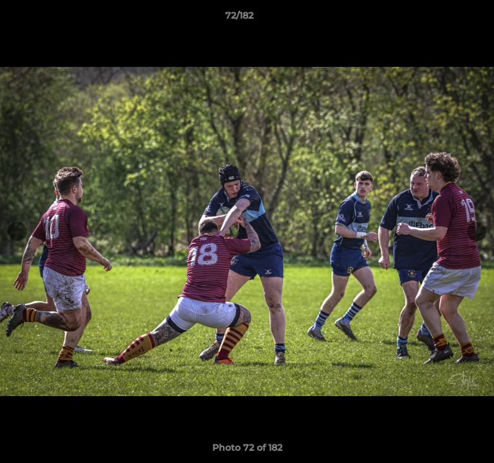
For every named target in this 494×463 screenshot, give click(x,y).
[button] (447, 18)
